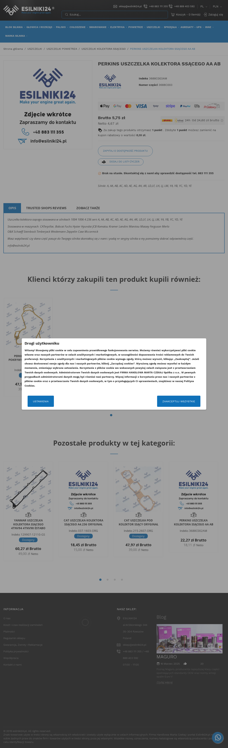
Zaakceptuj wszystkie (178, 401)
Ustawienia (41, 401)
